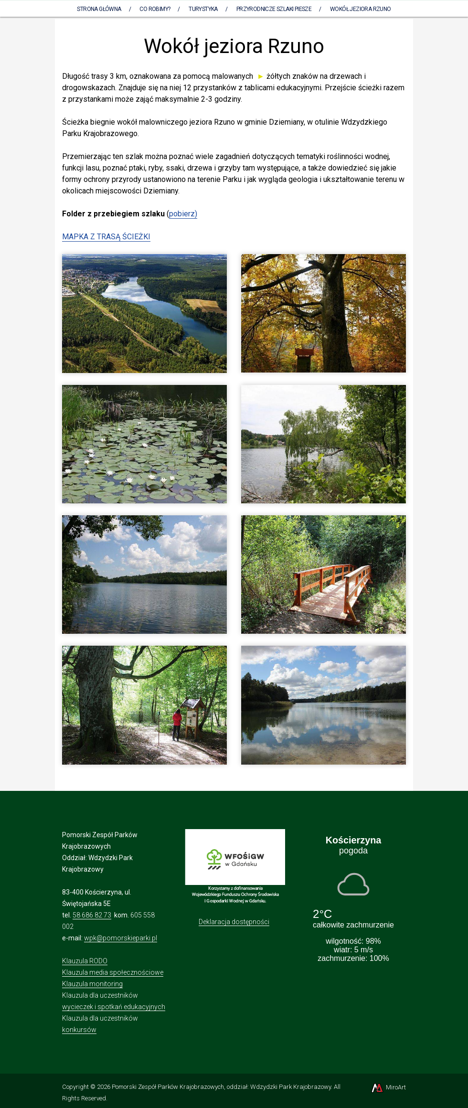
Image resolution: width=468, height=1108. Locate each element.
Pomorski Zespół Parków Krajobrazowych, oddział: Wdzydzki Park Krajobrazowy (221, 1086)
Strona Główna (99, 9)
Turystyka (203, 9)
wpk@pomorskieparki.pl (120, 938)
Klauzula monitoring (92, 984)
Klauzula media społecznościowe (112, 972)
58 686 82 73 (92, 915)
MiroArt (388, 1087)
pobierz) (183, 213)
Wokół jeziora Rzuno (360, 9)
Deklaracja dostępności (234, 922)
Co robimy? (154, 9)
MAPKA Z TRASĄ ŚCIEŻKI (106, 236)
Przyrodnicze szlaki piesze (273, 9)
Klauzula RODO (84, 961)
